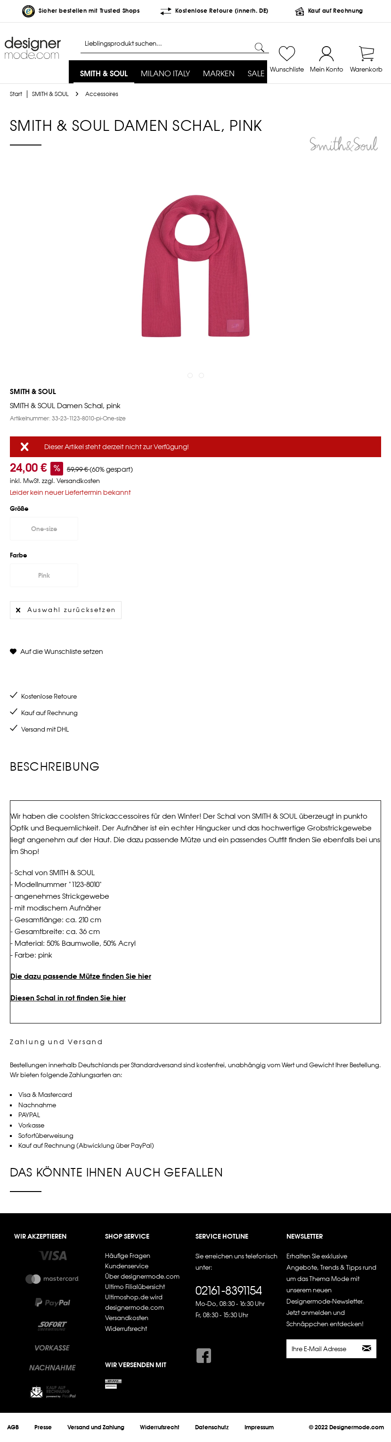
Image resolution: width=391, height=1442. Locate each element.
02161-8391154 (229, 1290)
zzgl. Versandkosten (71, 481)
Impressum (259, 1427)
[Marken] (218, 74)
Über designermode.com (142, 1277)
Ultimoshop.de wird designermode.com (134, 1302)
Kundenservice (126, 1266)
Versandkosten (126, 1318)
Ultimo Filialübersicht (135, 1287)
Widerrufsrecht (126, 1329)
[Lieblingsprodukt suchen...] (175, 43)
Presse (43, 1427)
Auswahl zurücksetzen (66, 608)
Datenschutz (212, 1427)
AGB (13, 1427)
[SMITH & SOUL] (103, 74)
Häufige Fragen (127, 1256)
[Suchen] (259, 47)
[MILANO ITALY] (165, 74)
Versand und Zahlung (95, 1427)
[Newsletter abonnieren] (367, 1348)
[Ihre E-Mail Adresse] (322, 1348)
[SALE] (256, 74)
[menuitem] (103, 74)
